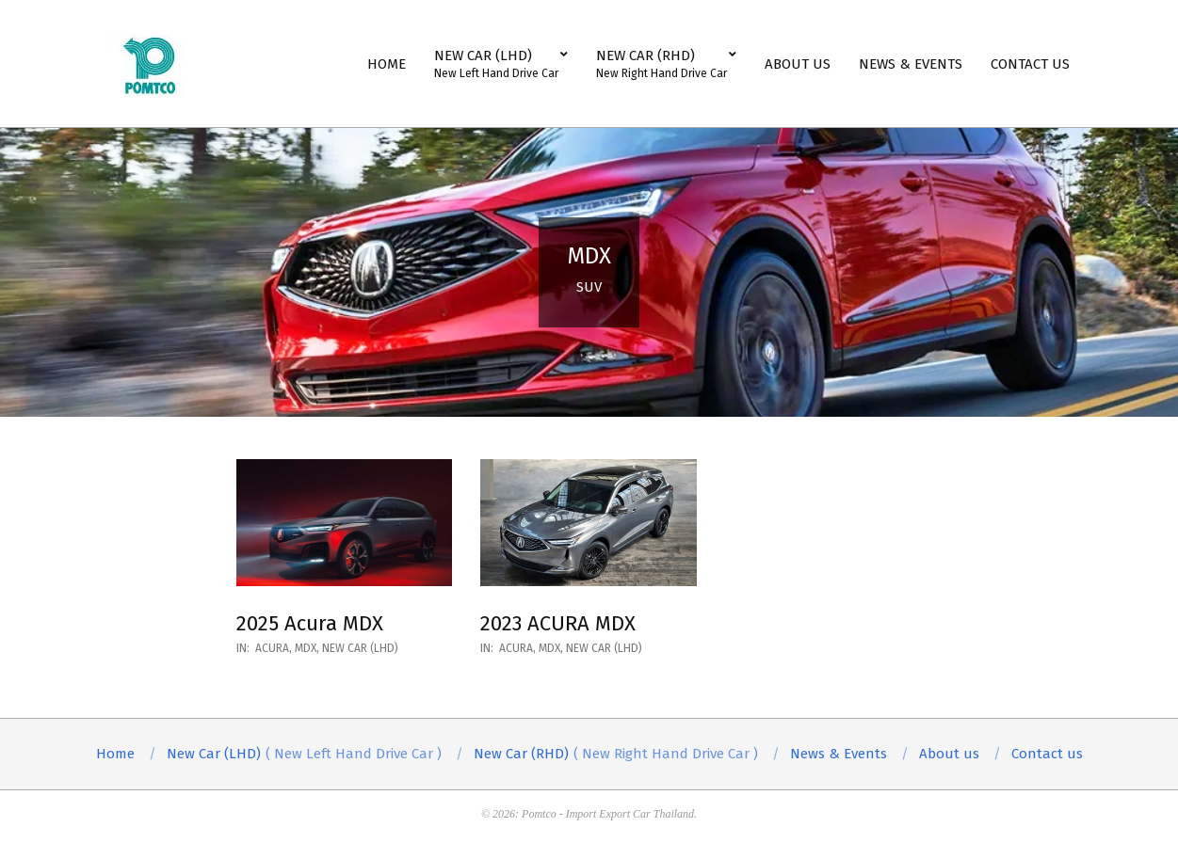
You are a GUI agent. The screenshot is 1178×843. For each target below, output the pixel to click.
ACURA (272, 648)
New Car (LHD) (360, 648)
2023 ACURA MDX (558, 623)
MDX (305, 648)
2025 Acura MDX (309, 623)
